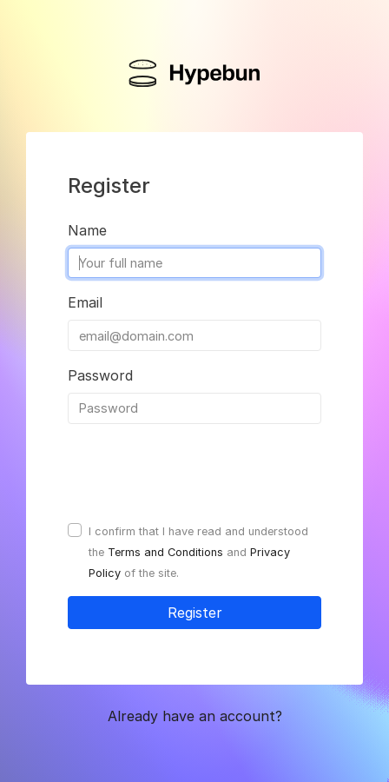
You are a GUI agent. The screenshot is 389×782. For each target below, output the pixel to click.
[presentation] (200, 472)
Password (100, 375)
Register (195, 612)
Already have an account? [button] (195, 716)
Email (85, 302)
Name (87, 230)
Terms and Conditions (165, 552)
